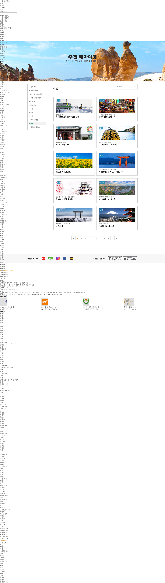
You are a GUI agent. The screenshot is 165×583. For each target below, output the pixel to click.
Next (1, 311)
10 (112, 238)
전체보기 (33, 87)
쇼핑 (31, 112)
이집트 (2, 82)
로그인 (2, 9)
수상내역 (3, 268)
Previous (3, 297)
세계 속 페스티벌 (36, 94)
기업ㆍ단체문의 (5, 1)
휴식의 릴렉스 (35, 127)
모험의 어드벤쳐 (35, 98)
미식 (31, 116)
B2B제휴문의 (4, 276)
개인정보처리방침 (6, 270)
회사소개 (3, 264)
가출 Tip (2, 7)
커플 (31, 109)
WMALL (2, 279)
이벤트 (2, 5)
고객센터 (3, 3)
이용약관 (3, 272)
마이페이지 (3, 11)
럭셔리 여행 (34, 120)
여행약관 (3, 274)
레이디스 (33, 105)
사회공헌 (3, 266)
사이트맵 (3, 281)
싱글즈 (32, 101)
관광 (31, 123)
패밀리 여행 (34, 90)
